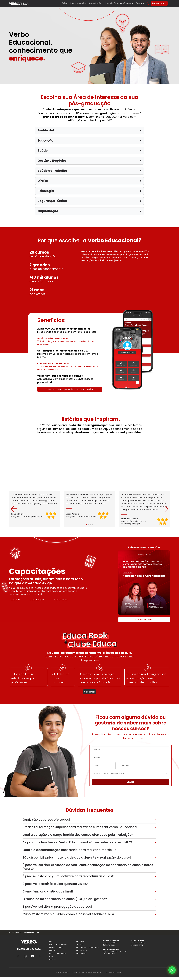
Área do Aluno (159, 3)
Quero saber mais (144, 619)
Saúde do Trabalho (89, 171)
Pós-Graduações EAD (58, 953)
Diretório (52, 959)
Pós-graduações (78, 3)
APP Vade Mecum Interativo (87, 947)
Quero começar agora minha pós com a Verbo (70, 389)
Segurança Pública (89, 201)
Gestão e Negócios (89, 161)
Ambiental (89, 130)
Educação (89, 140)
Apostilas (80, 941)
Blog (51, 941)
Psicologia (89, 191)
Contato (140, 3)
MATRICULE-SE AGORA (29, 949)
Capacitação (89, 211)
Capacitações (96, 3)
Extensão (53, 950)
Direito (89, 181)
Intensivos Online (56, 947)
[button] (167, 509)
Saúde (89, 150)
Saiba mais (89, 691)
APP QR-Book (81, 950)
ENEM (51, 956)
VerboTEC (80, 944)
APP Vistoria (81, 953)
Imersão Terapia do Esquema (119, 3)
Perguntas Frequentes (58, 944)
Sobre (64, 3)
